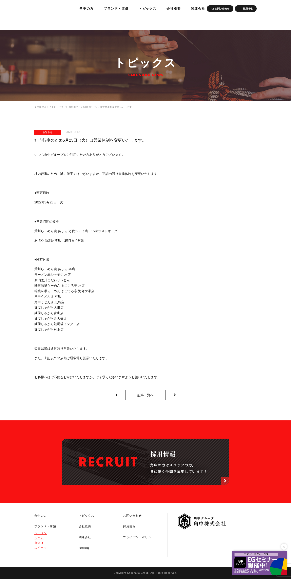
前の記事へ (116, 395)
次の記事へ (175, 395)
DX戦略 (84, 548)
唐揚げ (39, 542)
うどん (39, 538)
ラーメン (40, 533)
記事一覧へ (145, 395)
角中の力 (128, 22)
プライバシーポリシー (138, 537)
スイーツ (40, 547)
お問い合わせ (132, 515)
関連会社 (249, 22)
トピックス (195, 22)
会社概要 (223, 22)
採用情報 (129, 526)
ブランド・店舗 (160, 22)
